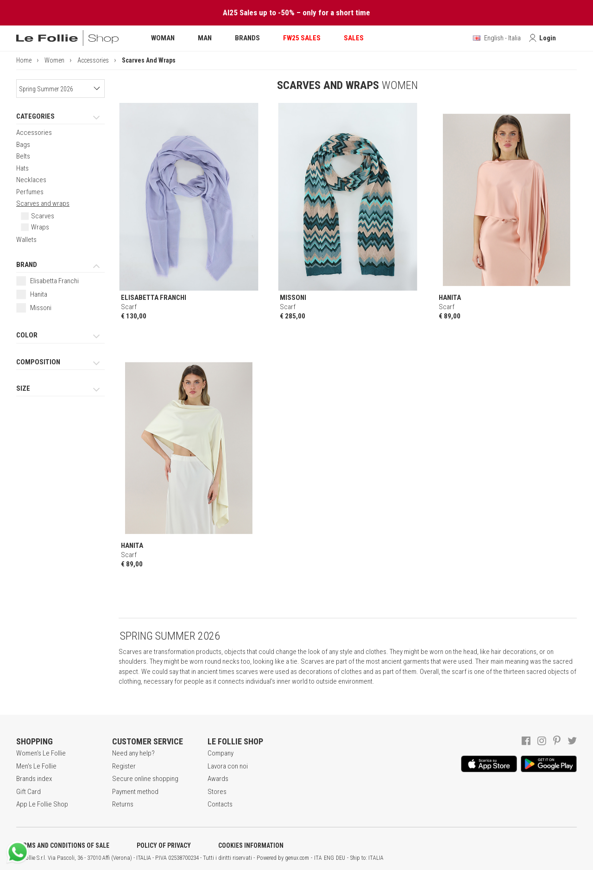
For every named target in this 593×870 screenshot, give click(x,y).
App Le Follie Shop (42, 804)
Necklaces (31, 180)
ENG (329, 858)
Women (54, 60)
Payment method (135, 791)
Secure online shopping (145, 779)
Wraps (40, 227)
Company (220, 753)
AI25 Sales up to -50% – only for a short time (296, 12)
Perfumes (30, 192)
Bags (23, 144)
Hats (22, 168)
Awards (218, 779)
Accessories (93, 60)
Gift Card (28, 791)
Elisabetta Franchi (54, 281)
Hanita (38, 294)
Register (124, 766)
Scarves (42, 216)
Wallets (26, 239)
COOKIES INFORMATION (251, 845)
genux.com (297, 858)
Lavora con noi (228, 766)
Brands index (34, 779)
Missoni (40, 308)
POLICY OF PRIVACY (164, 845)
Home (24, 60)
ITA (318, 858)
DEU (340, 858)
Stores (217, 791)
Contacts (220, 804)
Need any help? (133, 753)
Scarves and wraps (42, 203)
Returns (122, 804)
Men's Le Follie (36, 766)
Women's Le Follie (41, 753)
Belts (23, 156)
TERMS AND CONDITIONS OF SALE (62, 845)
